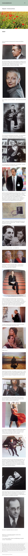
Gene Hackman (9, 546)
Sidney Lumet (14, 549)
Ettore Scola (17, 544)
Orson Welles (11, 548)
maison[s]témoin (7, 3)
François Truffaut (4, 546)
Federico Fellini (4, 545)
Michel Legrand (20, 547)
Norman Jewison (6, 548)
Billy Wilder (5, 544)
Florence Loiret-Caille (10, 545)
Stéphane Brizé (23, 549)
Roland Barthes (4, 549)
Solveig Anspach (18, 549)
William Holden (16, 550)
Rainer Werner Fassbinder (22, 548)
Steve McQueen (4, 550)
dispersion (14, 544)
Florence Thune (15, 545)
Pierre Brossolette (15, 548)
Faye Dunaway (22, 544)
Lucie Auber (9, 547)
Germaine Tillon (20, 546)
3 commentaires (5, 551)
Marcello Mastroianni (14, 547)
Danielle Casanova (9, 544)
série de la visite (11, 534)
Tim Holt (8, 550)
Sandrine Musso (9, 549)
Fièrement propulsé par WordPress (7, 554)
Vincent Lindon (12, 550)
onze (3, 31)
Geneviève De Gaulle (15, 546)
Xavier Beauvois (21, 550)
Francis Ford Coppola (21, 545)
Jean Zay (6, 547)
